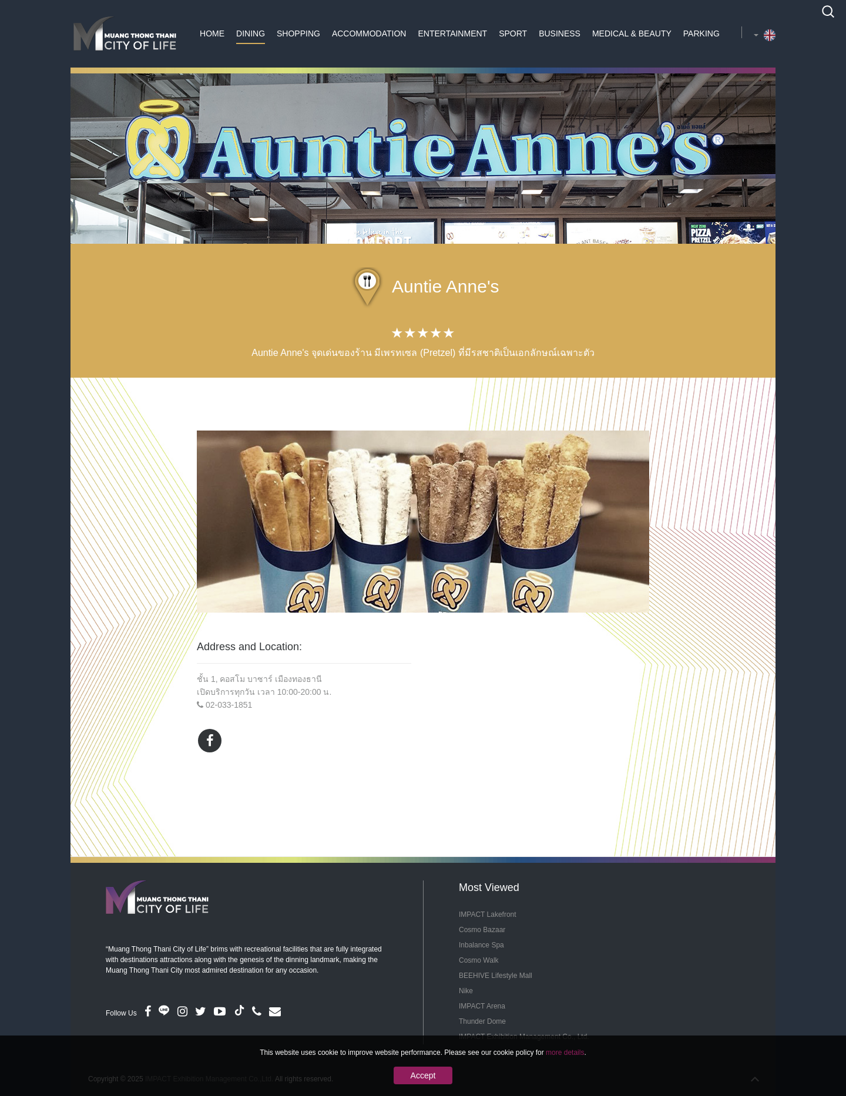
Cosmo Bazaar (482, 930)
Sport (513, 33)
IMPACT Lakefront (487, 914)
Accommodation (369, 33)
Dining (250, 33)
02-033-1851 (229, 705)
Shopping (298, 33)
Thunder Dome (482, 1021)
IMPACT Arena (482, 1006)
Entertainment (452, 33)
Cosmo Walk (479, 960)
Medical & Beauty (632, 33)
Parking (701, 33)
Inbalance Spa (481, 945)
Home (212, 33)
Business (559, 33)
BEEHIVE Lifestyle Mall (495, 975)
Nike (466, 991)
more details (565, 1052)
